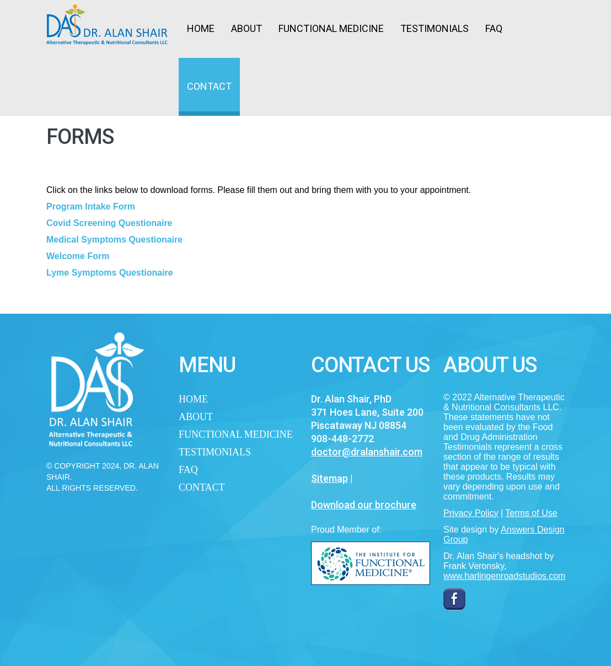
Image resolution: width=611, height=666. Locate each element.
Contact (209, 86)
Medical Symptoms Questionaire (114, 239)
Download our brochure (363, 505)
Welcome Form (77, 256)
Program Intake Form (90, 206)
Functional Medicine (331, 28)
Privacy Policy (471, 513)
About (246, 28)
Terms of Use (531, 513)
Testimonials (434, 28)
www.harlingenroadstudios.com (504, 576)
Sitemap (329, 478)
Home (201, 28)
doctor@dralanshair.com (366, 452)
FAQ (493, 28)
